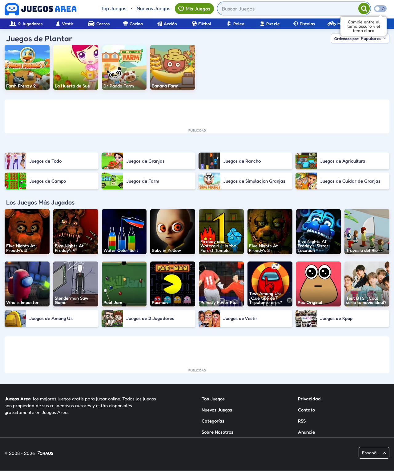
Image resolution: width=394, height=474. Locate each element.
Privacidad (309, 399)
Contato (306, 410)
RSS (302, 421)
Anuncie (306, 432)
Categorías (213, 421)
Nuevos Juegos (153, 8)
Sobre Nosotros (217, 432)
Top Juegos (113, 8)
